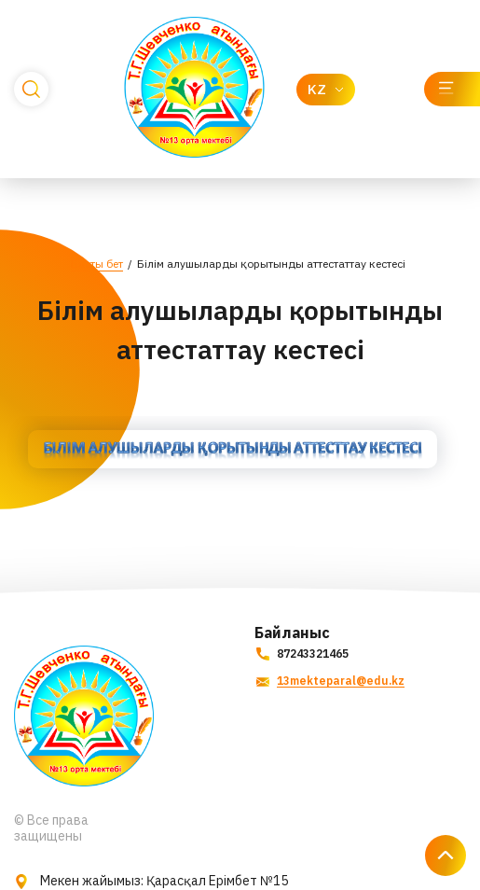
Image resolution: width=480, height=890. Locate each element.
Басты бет (97, 264)
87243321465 (301, 654)
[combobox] (325, 89)
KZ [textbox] (317, 89)
